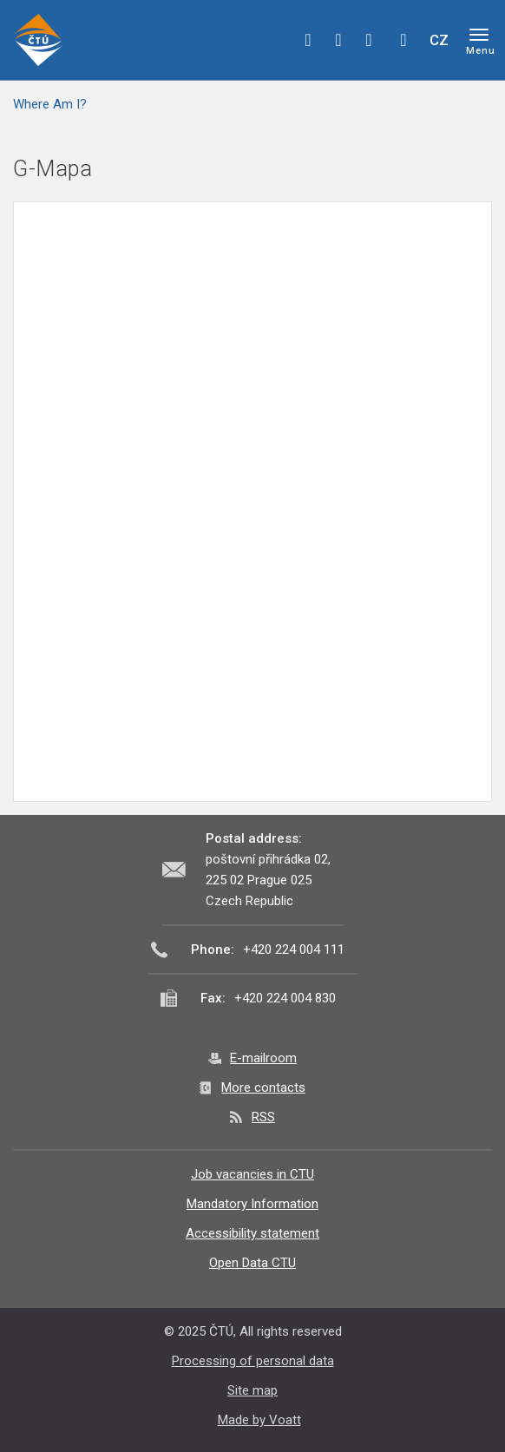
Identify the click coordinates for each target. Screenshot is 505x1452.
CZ (439, 40)
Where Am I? (50, 104)
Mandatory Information (252, 1204)
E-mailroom (263, 1058)
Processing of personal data (253, 1361)
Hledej (403, 40)
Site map (252, 1390)
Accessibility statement (252, 1233)
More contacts (263, 1087)
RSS (263, 1117)
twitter (338, 40)
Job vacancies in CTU (252, 1174)
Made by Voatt (259, 1420)
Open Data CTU (252, 1263)
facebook (308, 40)
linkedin (368, 40)
